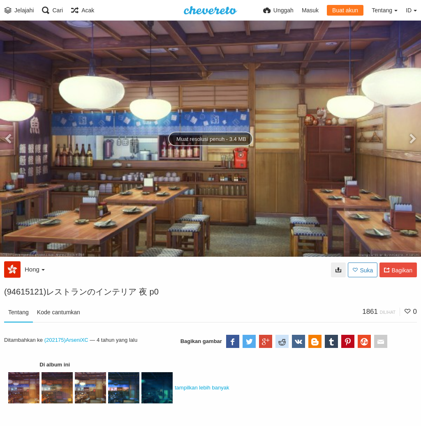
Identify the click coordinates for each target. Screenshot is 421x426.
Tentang (18, 312)
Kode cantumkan (58, 312)
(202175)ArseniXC (66, 340)
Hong (35, 269)
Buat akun (345, 10)
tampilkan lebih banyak (202, 388)
